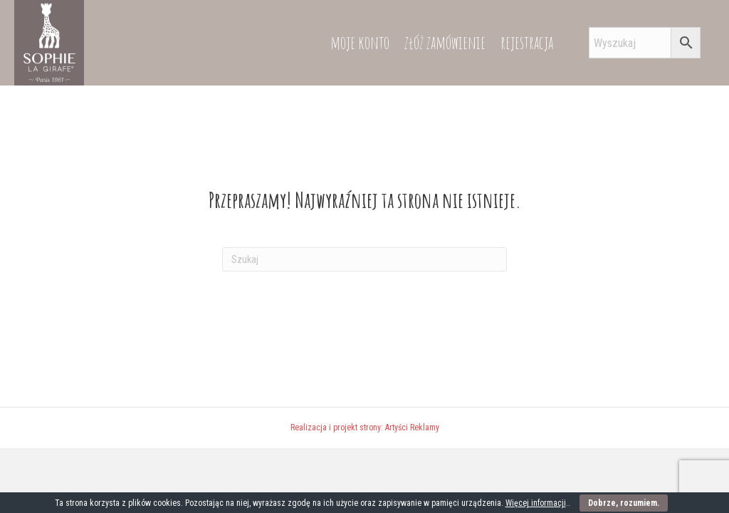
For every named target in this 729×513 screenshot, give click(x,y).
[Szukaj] (364, 259)
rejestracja (526, 42)
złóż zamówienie (445, 42)
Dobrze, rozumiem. (623, 503)
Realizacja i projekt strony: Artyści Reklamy (364, 427)
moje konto (359, 42)
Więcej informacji (535, 503)
